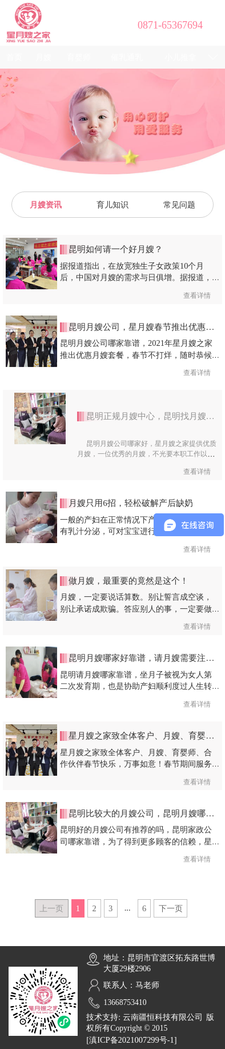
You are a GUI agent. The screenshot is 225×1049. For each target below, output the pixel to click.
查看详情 (197, 296)
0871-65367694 (170, 25)
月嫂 (43, 57)
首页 (14, 57)
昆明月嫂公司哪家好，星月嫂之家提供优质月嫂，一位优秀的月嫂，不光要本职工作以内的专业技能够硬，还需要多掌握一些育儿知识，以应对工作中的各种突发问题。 (146, 459)
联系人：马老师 (131, 985)
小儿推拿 (180, 57)
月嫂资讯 (46, 204)
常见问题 (179, 204)
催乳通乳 (127, 57)
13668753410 (124, 1002)
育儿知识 (112, 204)
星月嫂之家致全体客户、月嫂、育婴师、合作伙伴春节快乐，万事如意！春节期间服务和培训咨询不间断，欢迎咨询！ (136, 764)
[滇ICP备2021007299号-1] (131, 1039)
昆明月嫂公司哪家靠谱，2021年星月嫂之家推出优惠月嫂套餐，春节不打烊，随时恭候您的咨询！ (136, 354)
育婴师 (79, 57)
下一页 (171, 908)
